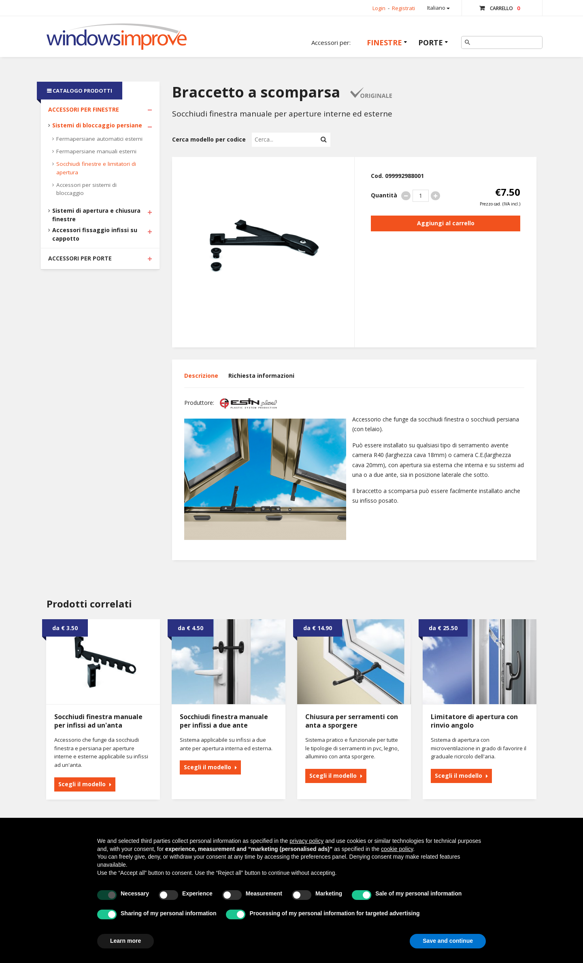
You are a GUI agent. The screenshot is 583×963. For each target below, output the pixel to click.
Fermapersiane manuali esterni (96, 151)
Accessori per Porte (80, 258)
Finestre (384, 42)
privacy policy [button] (306, 841)
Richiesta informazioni (261, 375)
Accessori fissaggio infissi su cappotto (94, 234)
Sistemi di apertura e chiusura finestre (96, 215)
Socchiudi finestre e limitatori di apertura (96, 168)
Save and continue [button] (448, 941)
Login (378, 8)
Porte (430, 42)
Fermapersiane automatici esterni (99, 138)
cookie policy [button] (397, 849)
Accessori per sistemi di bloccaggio (86, 189)
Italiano (438, 7)
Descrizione (201, 375)
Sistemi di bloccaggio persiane (97, 125)
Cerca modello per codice (209, 139)
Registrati (403, 8)
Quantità (384, 195)
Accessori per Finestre (83, 109)
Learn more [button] (125, 941)
